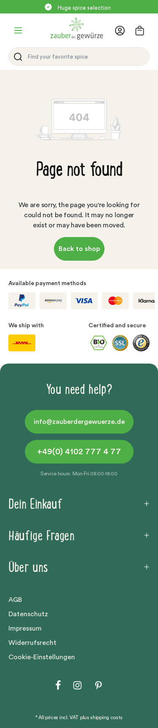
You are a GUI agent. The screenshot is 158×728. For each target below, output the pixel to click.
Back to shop (79, 248)
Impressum (25, 628)
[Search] (16, 56)
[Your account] (122, 30)
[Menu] (18, 30)
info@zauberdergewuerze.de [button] (79, 421)
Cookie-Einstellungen (41, 657)
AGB (15, 599)
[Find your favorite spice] (86, 56)
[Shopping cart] (140, 30)
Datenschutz (28, 614)
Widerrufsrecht (32, 642)
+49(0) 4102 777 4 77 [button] (79, 452)
